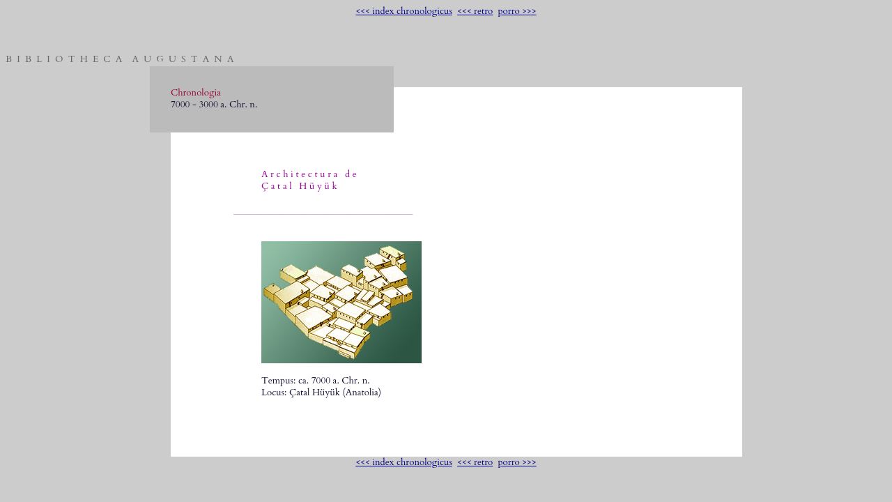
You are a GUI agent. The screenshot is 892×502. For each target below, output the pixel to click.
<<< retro (475, 11)
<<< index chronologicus (403, 11)
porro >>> (517, 11)
